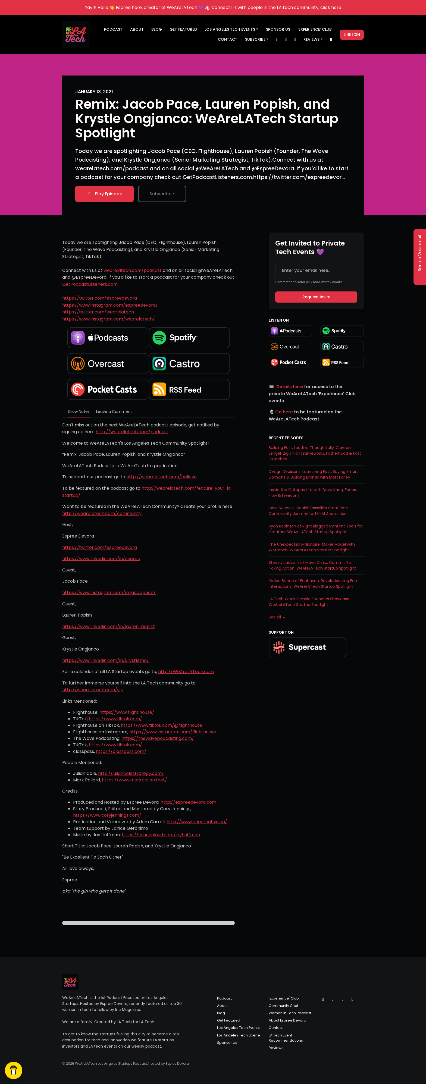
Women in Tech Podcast (290, 1013)
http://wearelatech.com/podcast (132, 432)
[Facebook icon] (342, 999)
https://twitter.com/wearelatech (98, 312)
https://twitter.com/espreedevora (99, 298)
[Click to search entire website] (331, 39)
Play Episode (104, 194)
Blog (156, 29)
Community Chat (283, 1005)
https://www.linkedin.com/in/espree (101, 558)
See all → (277, 617)
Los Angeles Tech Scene (238, 1035)
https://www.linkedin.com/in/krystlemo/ (105, 660)
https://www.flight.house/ (126, 712)
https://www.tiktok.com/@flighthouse (161, 725)
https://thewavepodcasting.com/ (157, 738)
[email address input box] (316, 270)
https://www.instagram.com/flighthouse (172, 732)
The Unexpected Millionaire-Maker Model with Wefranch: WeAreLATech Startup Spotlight (312, 547)
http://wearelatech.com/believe (161, 477)
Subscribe (255, 39)
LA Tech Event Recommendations (286, 1038)
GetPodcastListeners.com (90, 284)
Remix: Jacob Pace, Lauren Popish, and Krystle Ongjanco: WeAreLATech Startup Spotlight (206, 118)
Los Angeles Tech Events (230, 29)
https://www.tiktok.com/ (115, 719)
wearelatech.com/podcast (133, 270)
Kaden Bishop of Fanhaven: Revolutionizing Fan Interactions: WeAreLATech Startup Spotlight (313, 583)
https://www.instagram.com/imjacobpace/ (109, 592)
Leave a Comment (114, 411)
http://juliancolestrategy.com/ (131, 773)
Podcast (113, 29)
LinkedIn (352, 34)
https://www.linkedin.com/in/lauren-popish (108, 626)
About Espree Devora (287, 1020)
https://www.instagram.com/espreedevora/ (110, 305)
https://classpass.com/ (121, 751)
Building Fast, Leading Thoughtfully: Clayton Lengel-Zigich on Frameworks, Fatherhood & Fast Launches (315, 453)
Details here (289, 387)
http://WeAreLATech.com (186, 671)
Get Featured (183, 29)
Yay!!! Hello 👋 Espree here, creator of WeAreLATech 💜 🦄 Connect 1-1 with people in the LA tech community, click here (213, 7)
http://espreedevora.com (188, 802)
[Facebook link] (295, 39)
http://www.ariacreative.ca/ (197, 822)
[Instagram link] (286, 39)
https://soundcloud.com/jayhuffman (161, 835)
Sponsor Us (278, 29)
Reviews (311, 39)
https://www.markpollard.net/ (134, 780)
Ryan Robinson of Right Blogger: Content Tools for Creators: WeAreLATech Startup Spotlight (316, 529)
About (137, 29)
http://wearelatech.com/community (102, 513)
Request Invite (316, 297)
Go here (284, 412)
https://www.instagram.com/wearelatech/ (108, 319)
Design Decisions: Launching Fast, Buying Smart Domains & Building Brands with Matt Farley (313, 474)
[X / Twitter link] (276, 39)
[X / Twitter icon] (323, 999)
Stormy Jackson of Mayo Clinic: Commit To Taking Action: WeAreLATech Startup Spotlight (312, 565)
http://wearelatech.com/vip (92, 690)
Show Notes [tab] (79, 411)
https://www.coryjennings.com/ (107, 815)
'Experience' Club (315, 29)
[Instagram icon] (333, 999)
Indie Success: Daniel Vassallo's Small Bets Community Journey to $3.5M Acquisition (308, 510)
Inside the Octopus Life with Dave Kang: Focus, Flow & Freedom (313, 492)
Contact (227, 39)
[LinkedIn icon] (352, 999)
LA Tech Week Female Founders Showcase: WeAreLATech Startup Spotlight (309, 601)
